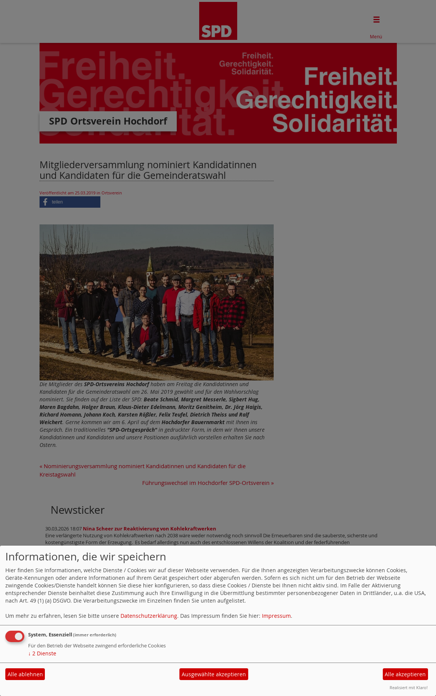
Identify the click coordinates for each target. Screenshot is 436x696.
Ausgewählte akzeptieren (214, 674)
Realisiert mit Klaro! (409, 687)
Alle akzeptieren (405, 674)
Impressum (276, 615)
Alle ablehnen (25, 674)
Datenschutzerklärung (148, 615)
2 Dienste (42, 653)
